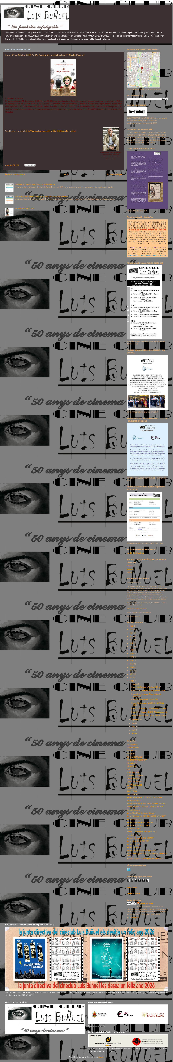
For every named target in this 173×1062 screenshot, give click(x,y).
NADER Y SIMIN (132, 791)
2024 (132, 633)
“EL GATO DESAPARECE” (134, 757)
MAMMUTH (130, 788)
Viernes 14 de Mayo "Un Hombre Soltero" (140, 813)
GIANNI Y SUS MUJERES (134, 782)
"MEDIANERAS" (132, 763)
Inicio (66, 174)
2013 (131, 671)
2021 (131, 643)
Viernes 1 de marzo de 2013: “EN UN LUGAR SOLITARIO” (145, 797)
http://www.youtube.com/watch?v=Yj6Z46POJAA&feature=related (51, 131)
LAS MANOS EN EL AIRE (134, 785)
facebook (130, 566)
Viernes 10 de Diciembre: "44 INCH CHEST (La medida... (149, 708)
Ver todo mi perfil (133, 918)
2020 (132, 647)
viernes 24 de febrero (134, 835)
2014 (131, 667)
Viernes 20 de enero (133, 829)
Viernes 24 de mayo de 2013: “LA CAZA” (140, 838)
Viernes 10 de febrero (134, 801)
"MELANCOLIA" (131, 766)
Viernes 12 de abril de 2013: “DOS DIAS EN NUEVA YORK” (145, 807)
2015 (131, 664)
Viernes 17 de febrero (134, 819)
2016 (131, 660)
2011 (131, 678)
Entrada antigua (114, 174)
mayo (134, 727)
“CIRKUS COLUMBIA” (133, 748)
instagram (130, 569)
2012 (131, 674)
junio (133, 723)
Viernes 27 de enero (133, 844)
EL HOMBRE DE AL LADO (135, 776)
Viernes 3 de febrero (134, 847)
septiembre (136, 720)
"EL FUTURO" (131, 754)
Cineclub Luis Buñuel (146, 903)
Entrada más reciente (15, 174)
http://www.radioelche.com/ (137, 609)
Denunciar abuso (133, 893)
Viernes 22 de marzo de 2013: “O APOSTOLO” (142, 832)
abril (133, 730)
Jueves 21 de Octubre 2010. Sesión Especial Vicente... (149, 715)
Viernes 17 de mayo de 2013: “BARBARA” (140, 822)
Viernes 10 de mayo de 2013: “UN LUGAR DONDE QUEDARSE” (146, 804)
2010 (131, 681)
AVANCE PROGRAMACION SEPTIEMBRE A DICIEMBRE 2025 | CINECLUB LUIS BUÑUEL (42, 197)
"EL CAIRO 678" (132, 751)
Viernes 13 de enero (133, 810)
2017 (131, 657)
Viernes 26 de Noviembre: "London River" (145, 699)
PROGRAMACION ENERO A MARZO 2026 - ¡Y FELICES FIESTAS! (35, 184)
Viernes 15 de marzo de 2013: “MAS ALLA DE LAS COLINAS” (146, 816)
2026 (131, 626)
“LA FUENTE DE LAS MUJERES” (137, 760)
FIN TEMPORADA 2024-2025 (24, 209)
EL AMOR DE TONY (133, 772)
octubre (134, 684)
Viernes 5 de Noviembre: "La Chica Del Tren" (146, 687)
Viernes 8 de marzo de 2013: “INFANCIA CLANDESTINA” (145, 859)
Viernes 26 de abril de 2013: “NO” (138, 841)
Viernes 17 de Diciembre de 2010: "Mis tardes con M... (149, 712)
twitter (129, 572)
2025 (131, 629)
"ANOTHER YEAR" (132, 744)
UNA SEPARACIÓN (132, 794)
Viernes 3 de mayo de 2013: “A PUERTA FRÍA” (141, 850)
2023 (131, 636)
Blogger (100, 1057)
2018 (131, 653)
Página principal (132, 887)
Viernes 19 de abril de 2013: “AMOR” (138, 826)
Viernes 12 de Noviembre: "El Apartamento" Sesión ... (149, 690)
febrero (134, 733)
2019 (131, 650)
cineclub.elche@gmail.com (135, 553)
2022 (131, 640)
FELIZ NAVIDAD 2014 (133, 779)
